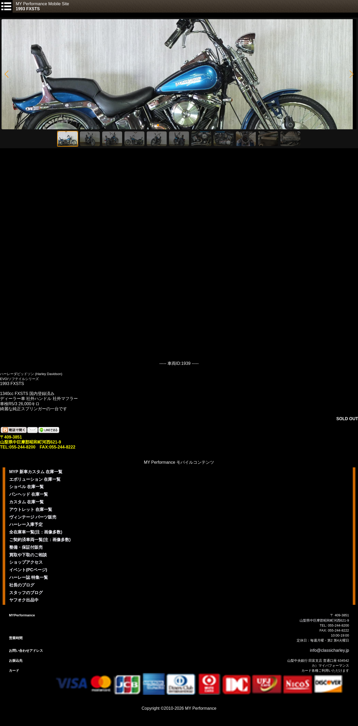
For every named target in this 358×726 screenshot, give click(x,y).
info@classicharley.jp (329, 650)
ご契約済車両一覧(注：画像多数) (40, 539)
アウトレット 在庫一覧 (30, 509)
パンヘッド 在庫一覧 (28, 494)
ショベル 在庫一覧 (26, 486)
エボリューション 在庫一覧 (35, 479)
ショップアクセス (26, 562)
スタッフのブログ (26, 592)
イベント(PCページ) (28, 570)
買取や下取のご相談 (28, 555)
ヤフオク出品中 (24, 600)
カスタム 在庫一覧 (26, 502)
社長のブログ (21, 585)
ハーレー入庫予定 (26, 524)
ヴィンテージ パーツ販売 (32, 517)
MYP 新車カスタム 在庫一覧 (35, 471)
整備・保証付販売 (26, 547)
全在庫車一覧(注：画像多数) (35, 532)
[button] (6, 74)
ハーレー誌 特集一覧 (28, 577)
